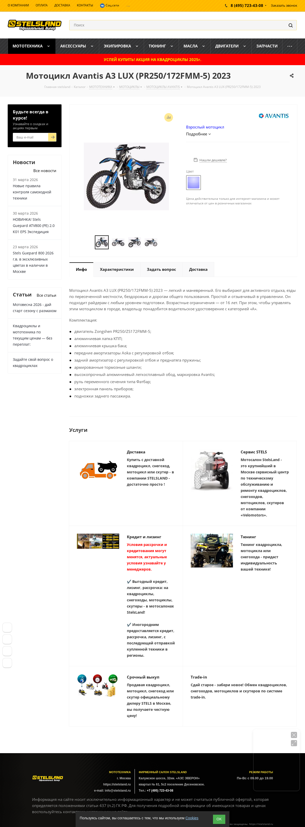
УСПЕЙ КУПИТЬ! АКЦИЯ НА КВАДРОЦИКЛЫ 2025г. (152, 59)
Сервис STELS (254, 451)
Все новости (44, 170)
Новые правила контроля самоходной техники (32, 192)
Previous (89, 242)
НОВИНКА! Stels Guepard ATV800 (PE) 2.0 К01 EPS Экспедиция (34, 225)
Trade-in (199, 677)
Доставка (136, 451)
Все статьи (46, 295)
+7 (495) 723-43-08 (160, 790)
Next (163, 242)
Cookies (191, 818)
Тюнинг (248, 536)
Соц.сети (109, 5)
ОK (219, 819)
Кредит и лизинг (144, 536)
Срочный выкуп (143, 677)
